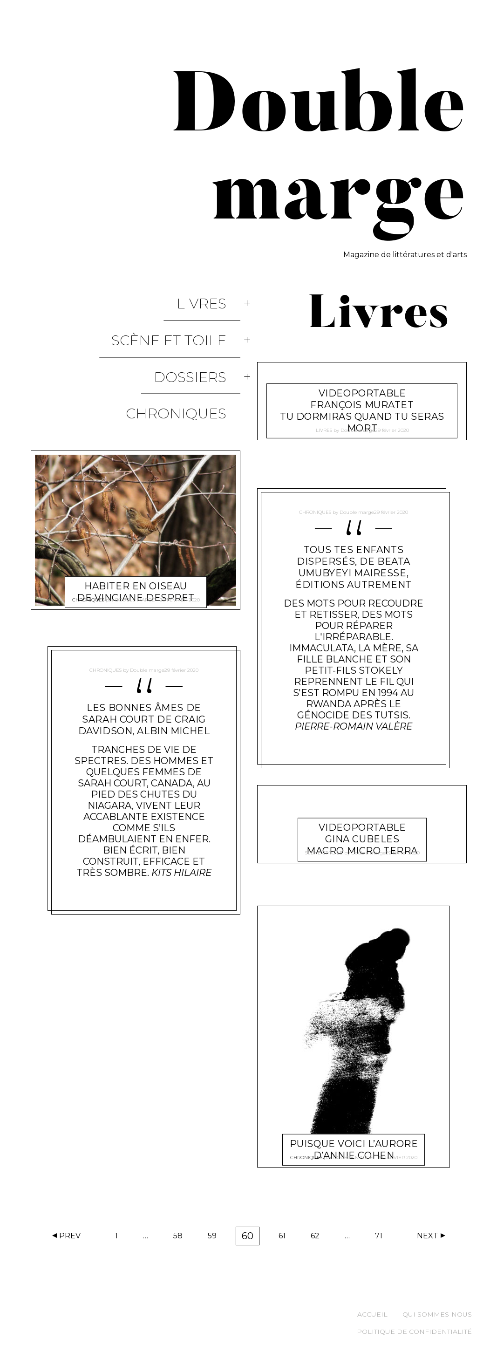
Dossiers (204, 335)
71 (381, 1237)
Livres (215, 295)
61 (285, 1237)
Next (427, 1235)
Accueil (372, 1314)
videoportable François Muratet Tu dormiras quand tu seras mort (361, 399)
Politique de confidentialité (414, 1331)
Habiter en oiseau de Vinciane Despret (135, 514)
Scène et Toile (182, 315)
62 (318, 1237)
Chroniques (190, 355)
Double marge (135, 529)
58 (181, 1237)
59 (215, 1237)
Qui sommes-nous (437, 1314)
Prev (70, 1235)
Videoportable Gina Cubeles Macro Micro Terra (362, 828)
